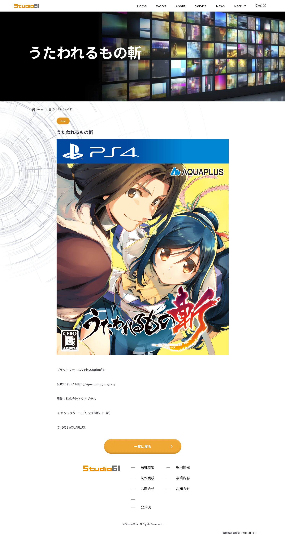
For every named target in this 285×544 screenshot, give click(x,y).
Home (142, 5)
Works (161, 5)
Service (200, 5)
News (220, 5)
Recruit (240, 5)
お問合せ (147, 489)
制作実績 (147, 478)
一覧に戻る (142, 446)
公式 (260, 6)
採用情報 (183, 468)
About (181, 5)
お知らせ (183, 489)
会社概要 (147, 468)
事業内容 (183, 478)
